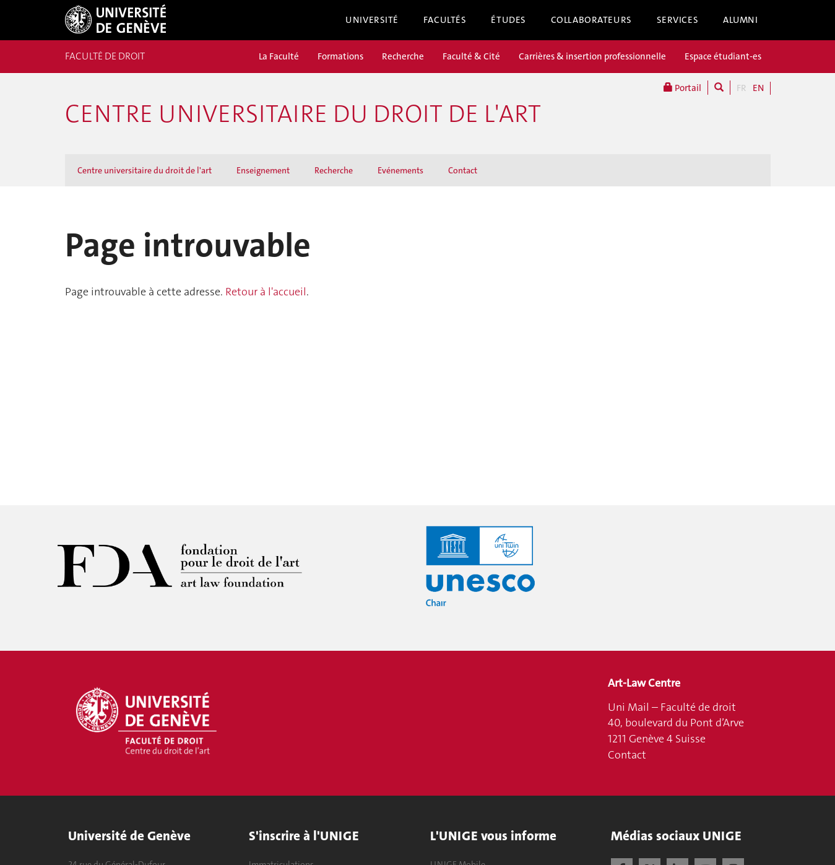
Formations (340, 56)
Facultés (445, 20)
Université (372, 20)
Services (678, 20)
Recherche (403, 56)
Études (508, 20)
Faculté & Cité (471, 56)
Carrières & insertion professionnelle (592, 56)
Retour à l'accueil (265, 291)
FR (741, 88)
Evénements (400, 170)
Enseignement (263, 170)
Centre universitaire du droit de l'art (303, 114)
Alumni (740, 20)
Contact (462, 170)
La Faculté (279, 56)
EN (758, 88)
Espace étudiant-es (723, 56)
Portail (682, 87)
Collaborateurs (591, 20)
